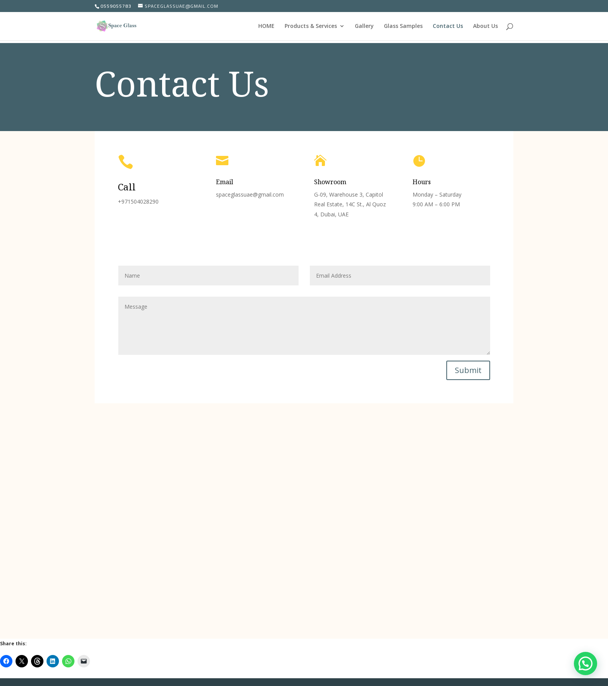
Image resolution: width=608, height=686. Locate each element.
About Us (485, 26)
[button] (585, 663)
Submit (468, 370)
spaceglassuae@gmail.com (250, 194)
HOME (266, 26)
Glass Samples (403, 26)
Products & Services (311, 26)
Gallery (364, 26)
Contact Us (448, 26)
